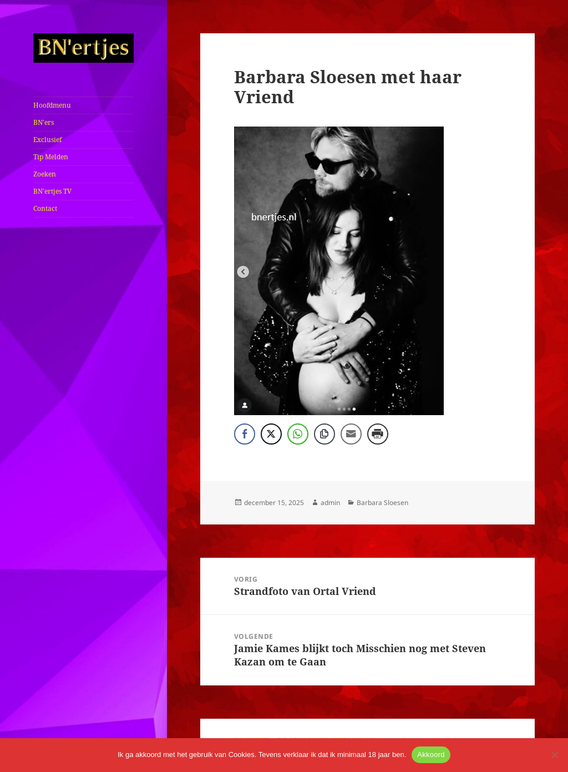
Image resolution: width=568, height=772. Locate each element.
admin (330, 502)
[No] (554, 754)
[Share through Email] (351, 434)
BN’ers (43, 122)
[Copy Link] (324, 434)
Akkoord (430, 754)
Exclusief (47, 139)
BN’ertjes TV (52, 191)
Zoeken (44, 174)
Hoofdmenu (52, 105)
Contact (45, 208)
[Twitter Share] (271, 434)
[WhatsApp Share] (297, 434)
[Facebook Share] (244, 434)
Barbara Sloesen (382, 502)
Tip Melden (50, 157)
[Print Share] (377, 434)
